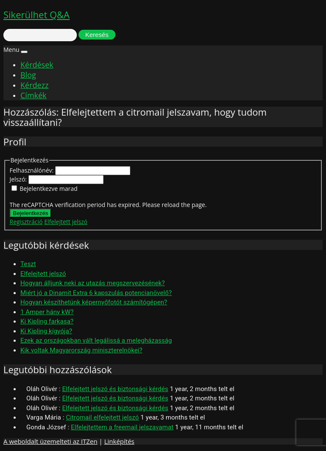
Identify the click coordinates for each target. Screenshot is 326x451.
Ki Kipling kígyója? (46, 331)
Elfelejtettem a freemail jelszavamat (122, 427)
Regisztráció (26, 222)
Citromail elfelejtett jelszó (102, 417)
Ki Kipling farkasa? (46, 321)
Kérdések (36, 65)
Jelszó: (19, 179)
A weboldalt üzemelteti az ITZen (50, 441)
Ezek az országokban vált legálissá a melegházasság (96, 340)
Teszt (28, 264)
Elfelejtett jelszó (65, 222)
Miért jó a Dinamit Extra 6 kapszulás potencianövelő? (96, 293)
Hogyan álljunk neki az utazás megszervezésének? (92, 283)
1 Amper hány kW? (46, 312)
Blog (28, 75)
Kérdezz (34, 85)
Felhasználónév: (32, 170)
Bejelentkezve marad (48, 188)
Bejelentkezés (30, 213)
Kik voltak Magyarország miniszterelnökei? (81, 350)
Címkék (33, 95)
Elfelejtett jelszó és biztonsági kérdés (115, 389)
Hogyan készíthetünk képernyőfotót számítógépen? (93, 302)
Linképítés (119, 441)
